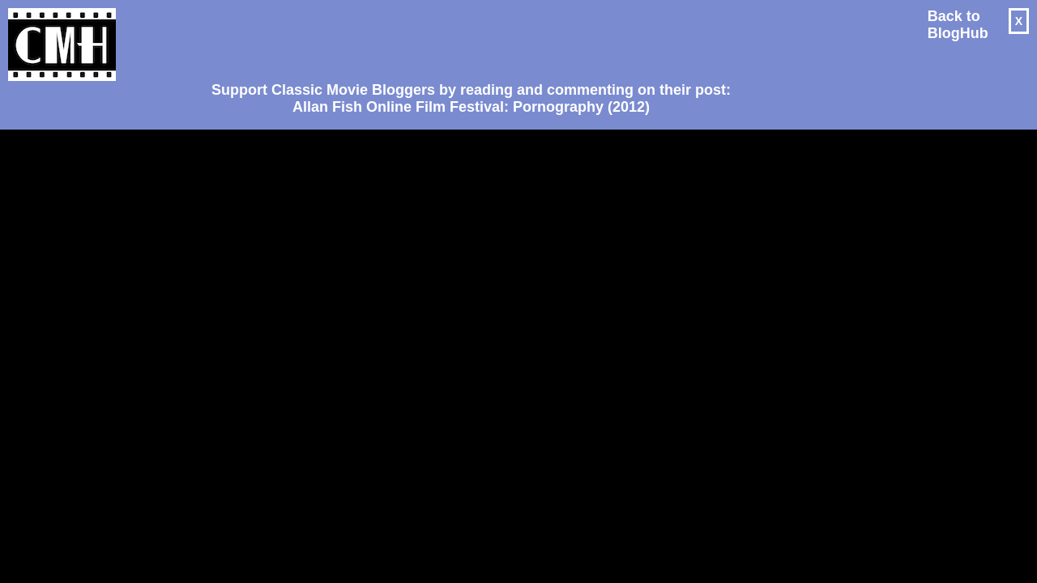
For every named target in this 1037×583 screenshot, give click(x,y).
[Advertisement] (465, 37)
